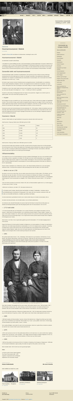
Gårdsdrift (59, 60)
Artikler (56, 15)
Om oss (21, 15)
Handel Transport (60, 64)
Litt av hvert (59, 82)
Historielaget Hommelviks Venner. (15, 399)
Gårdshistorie (5, 46)
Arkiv (43, 15)
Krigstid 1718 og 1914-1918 (62, 78)
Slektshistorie (59, 121)
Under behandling (60, 132)
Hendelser (59, 65)
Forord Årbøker (60, 58)
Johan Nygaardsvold (61, 72)
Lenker (61, 15)
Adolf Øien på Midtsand (24, 382)
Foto (33, 15)
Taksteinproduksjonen (42, 382)
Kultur (39, 15)
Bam (31, 399)
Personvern (51, 394)
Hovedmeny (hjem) (29, 394)
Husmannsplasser (60, 71)
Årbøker (58, 52)
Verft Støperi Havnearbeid (62, 134)
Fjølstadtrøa (59, 56)
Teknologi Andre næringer (62, 127)
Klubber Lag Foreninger (62, 76)
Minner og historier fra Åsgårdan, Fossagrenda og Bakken (62, 88)
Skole (58, 119)
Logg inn (68, 15)
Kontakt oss (4, 393)
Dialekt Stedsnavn (60, 54)
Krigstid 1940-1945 (61, 80)
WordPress (27, 399)
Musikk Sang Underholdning (62, 105)
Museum (28, 15)
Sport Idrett (59, 123)
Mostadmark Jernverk (61, 104)
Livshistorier (59, 84)
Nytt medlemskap (5, 394)
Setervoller (59, 117)
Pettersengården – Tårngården (9, 383)
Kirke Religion (60, 74)
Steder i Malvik (60, 125)
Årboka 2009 (9, 54)
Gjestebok (50, 15)
